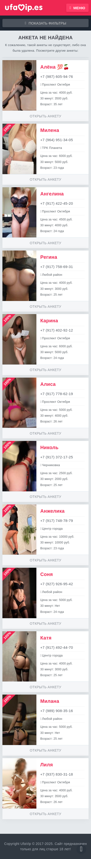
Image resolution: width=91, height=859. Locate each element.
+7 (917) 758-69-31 (56, 267)
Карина (49, 320)
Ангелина (52, 193)
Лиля (46, 764)
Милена (49, 130)
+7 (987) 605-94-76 (56, 76)
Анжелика (52, 511)
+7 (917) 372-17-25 (56, 457)
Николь (49, 447)
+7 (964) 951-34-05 (56, 140)
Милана (49, 701)
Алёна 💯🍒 (54, 67)
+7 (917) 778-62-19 (56, 394)
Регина (48, 257)
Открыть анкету (45, 116)
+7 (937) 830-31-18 (56, 774)
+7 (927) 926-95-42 (56, 584)
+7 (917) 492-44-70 (56, 647)
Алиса (48, 384)
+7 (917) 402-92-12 (56, 330)
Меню (77, 8)
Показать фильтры (45, 23)
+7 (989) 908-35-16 (56, 711)
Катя (45, 637)
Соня (46, 574)
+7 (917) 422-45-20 (56, 203)
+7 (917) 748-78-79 (56, 521)
